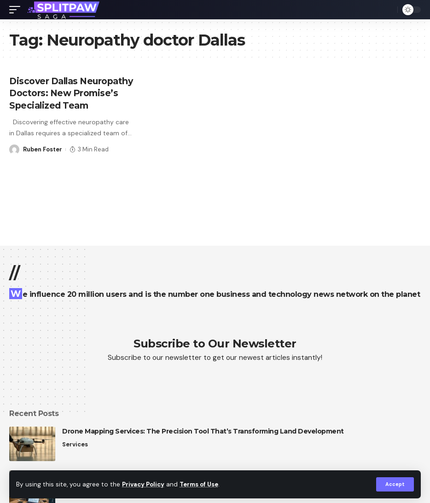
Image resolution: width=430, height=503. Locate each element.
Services (75, 444)
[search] (388, 9)
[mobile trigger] (17, 9)
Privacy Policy (144, 484)
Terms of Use (203, 484)
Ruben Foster (43, 160)
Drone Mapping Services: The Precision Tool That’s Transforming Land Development (203, 431)
